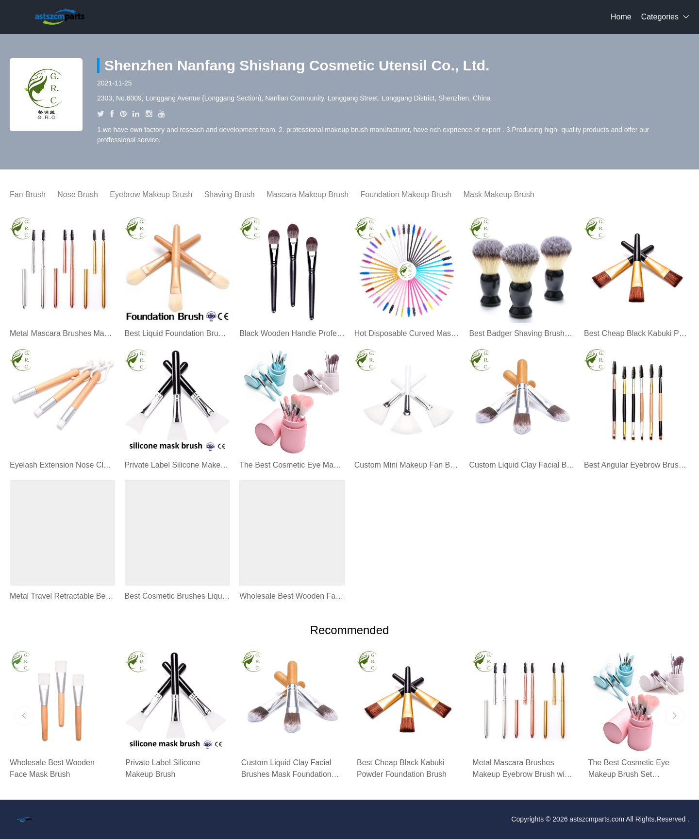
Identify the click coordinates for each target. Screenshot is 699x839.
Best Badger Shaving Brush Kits (521, 333)
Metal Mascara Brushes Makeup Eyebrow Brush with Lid (62, 333)
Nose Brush (77, 194)
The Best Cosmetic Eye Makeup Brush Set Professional (292, 465)
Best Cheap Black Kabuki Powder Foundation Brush (636, 333)
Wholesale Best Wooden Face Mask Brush (292, 596)
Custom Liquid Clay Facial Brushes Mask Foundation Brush (521, 465)
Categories (660, 17)
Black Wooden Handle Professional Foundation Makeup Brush (292, 333)
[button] (24, 715)
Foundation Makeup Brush (406, 194)
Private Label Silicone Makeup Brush (177, 465)
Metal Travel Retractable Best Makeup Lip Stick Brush (62, 596)
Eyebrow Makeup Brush (151, 194)
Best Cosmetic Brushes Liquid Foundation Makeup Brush (177, 596)
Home (621, 17)
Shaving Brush (229, 194)
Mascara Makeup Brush (307, 194)
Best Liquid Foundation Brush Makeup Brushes (177, 333)
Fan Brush (28, 194)
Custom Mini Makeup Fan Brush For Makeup (407, 465)
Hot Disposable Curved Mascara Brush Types (407, 333)
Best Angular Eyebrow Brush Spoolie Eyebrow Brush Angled (636, 465)
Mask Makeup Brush (499, 194)
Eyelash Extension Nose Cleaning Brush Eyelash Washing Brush (62, 465)
